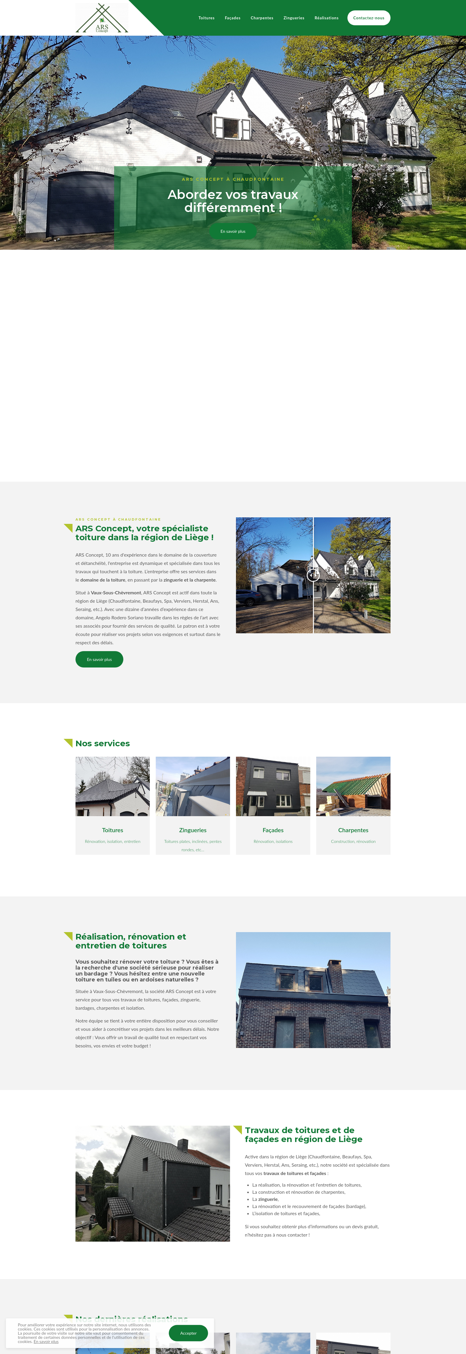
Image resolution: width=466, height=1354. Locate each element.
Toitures (207, 17)
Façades (233, 17)
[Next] (456, 258)
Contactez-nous (369, 17)
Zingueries (294, 17)
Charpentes (262, 17)
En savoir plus (233, 231)
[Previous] (9, 258)
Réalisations (327, 17)
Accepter (188, 1333)
